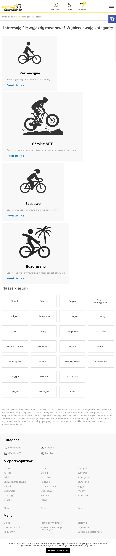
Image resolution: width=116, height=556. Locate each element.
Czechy (101, 316)
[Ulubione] (82, 6)
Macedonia (43, 346)
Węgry (15, 376)
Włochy (44, 376)
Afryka (15, 391)
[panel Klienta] (69, 6)
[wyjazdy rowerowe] (12, 7)
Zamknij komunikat (58, 550)
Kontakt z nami (12, 527)
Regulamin (9, 531)
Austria (44, 301)
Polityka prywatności (51, 522)
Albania (15, 301)
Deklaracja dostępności (90, 531)
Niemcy (72, 346)
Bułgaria (15, 316)
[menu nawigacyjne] (111, 6)
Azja (72, 391)
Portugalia (15, 361)
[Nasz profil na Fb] (56, 6)
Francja (15, 331)
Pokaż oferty (14, 85)
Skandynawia (72, 361)
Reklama (82, 522)
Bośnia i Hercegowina (100, 301)
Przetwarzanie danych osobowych (52, 528)
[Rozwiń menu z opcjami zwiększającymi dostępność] (112, 19)
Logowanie (83, 527)
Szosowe (33, 204)
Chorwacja (44, 316)
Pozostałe (72, 376)
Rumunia (43, 361)
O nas (7, 522)
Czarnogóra (72, 316)
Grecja (43, 331)
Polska (101, 346)
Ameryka (44, 391)
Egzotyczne (36, 266)
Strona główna (9, 16)
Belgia (72, 301)
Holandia (101, 331)
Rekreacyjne (29, 73)
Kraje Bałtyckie (15, 346)
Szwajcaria (101, 361)
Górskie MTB (42, 144)
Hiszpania (72, 331)
